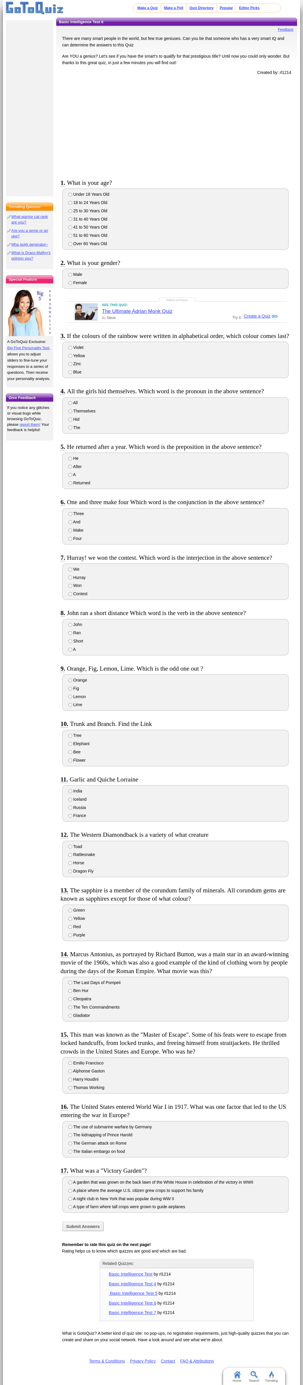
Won (75, 585)
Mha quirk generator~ (29, 244)
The (74, 427)
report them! (30, 424)
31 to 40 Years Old (87, 219)
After (75, 466)
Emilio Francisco (86, 1063)
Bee (74, 752)
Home (237, 1376)
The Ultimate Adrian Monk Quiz (137, 311)
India (75, 791)
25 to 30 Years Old (87, 210)
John (75, 624)
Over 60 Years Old (87, 243)
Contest (78, 593)
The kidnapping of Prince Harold (100, 1134)
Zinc (74, 363)
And (74, 522)
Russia (77, 807)
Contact (168, 1361)
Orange (77, 680)
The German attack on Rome (97, 1143)
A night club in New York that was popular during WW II (121, 1198)
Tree (75, 735)
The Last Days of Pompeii (94, 982)
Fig (73, 688)
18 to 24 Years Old (87, 202)
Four (75, 538)
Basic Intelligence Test (131, 1273)
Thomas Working (86, 1087)
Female (77, 282)
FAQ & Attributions (197, 1361)
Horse (76, 862)
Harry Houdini (83, 1079)
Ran (74, 632)
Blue (75, 372)
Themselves (82, 411)
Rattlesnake (81, 854)
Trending (271, 1376)
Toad (75, 846)
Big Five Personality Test (28, 348)
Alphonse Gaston (86, 1071)
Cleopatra (79, 998)
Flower (77, 760)
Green (76, 910)
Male (75, 274)
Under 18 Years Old (88, 194)
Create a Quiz (256, 316)
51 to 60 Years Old (87, 235)
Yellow (76, 355)
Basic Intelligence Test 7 (132, 1312)
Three (76, 513)
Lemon (77, 696)
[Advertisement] (176, 126)
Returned (79, 482)
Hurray (77, 577)
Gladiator (79, 1015)
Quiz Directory (201, 8)
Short (75, 641)
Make (75, 530)
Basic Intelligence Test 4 (132, 1283)
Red (74, 926)
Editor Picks (249, 8)
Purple (76, 935)
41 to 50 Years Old (87, 227)
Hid (74, 419)
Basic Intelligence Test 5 (133, 1293)
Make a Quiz (147, 8)
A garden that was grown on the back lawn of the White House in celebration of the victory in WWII (160, 1182)
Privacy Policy (143, 1361)
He (73, 458)
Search (254, 1376)
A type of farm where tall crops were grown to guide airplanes (126, 1206)
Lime (75, 704)
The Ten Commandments (94, 1007)
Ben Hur (78, 990)
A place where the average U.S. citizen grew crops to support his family (136, 1190)
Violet (76, 347)
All (73, 402)
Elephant (79, 743)
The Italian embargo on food (96, 1151)
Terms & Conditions (107, 1361)
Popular (226, 8)
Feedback (286, 29)
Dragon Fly (81, 871)
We (74, 569)
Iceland (77, 799)
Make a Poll (173, 8)
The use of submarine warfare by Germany (110, 1126)
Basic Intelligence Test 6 (132, 1302)
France (77, 815)
